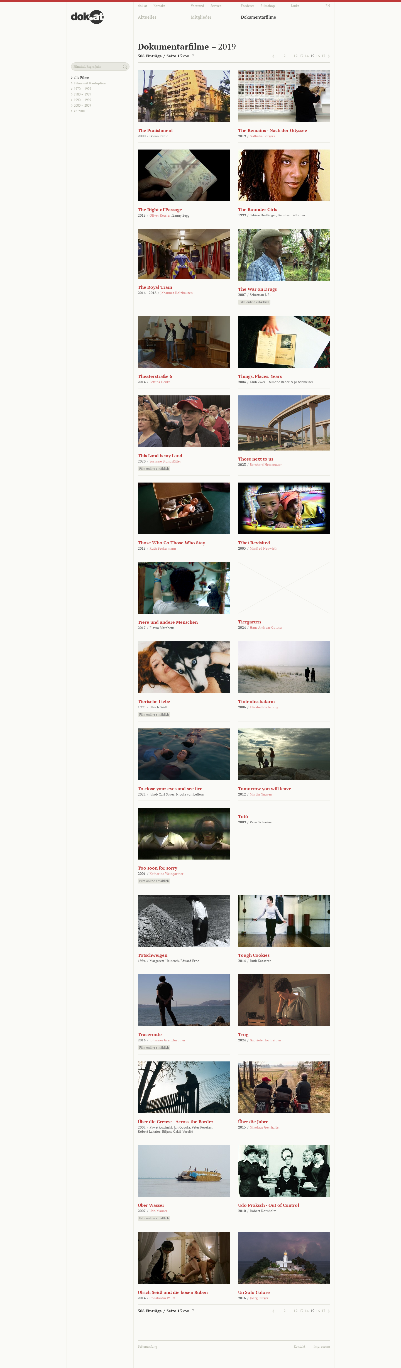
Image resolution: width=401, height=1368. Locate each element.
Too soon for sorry (157, 868)
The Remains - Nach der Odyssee (272, 130)
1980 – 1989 (82, 94)
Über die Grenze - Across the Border (175, 1122)
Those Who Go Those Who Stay (171, 543)
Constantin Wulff (162, 1298)
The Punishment (155, 130)
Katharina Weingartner (167, 874)
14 (307, 55)
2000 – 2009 (82, 105)
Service (216, 6)
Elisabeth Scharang (264, 707)
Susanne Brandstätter (165, 461)
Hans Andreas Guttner (266, 627)
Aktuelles (147, 17)
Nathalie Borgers (262, 136)
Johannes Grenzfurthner (167, 1040)
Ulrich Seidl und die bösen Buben (173, 1292)
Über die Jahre (253, 1122)
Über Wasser (151, 1205)
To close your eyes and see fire (170, 788)
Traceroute (150, 1034)
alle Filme (81, 77)
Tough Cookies (254, 955)
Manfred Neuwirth (263, 548)
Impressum (322, 1346)
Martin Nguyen (261, 794)
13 (301, 55)
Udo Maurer (158, 1211)
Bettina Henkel (161, 382)
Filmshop (268, 6)
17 (323, 55)
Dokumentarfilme (258, 17)
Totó (243, 816)
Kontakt (159, 6)
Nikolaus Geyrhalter (265, 1127)
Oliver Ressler (160, 215)
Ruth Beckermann (163, 548)
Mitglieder (201, 17)
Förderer (247, 6)
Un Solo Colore (254, 1292)
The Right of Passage (160, 210)
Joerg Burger (259, 1298)
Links (295, 6)
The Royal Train (155, 287)
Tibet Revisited (254, 543)
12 (295, 55)
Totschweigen (152, 955)
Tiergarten (249, 622)
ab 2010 (79, 111)
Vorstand (197, 6)
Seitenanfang (147, 1346)
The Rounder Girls (257, 209)
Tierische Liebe (154, 701)
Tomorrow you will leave (264, 788)
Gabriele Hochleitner (266, 1040)
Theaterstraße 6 (155, 376)
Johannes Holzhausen (176, 293)
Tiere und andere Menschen (168, 622)
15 (312, 55)
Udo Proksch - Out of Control (268, 1205)
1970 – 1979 (82, 89)
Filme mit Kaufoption (90, 83)
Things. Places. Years (260, 376)
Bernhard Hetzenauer (266, 464)
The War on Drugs (257, 289)
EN (328, 6)
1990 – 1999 (82, 100)
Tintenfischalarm (256, 701)
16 (318, 55)
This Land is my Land (160, 455)
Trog (243, 1034)
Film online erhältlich (254, 302)
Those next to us (255, 459)
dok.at (142, 6)
